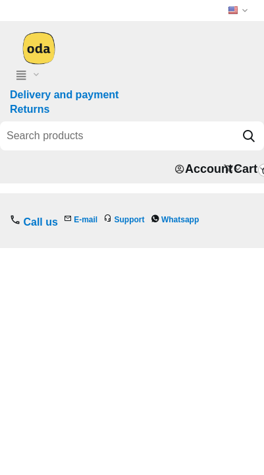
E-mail (85, 219)
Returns (29, 109)
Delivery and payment (64, 94)
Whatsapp (180, 219)
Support (130, 219)
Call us (40, 222)
